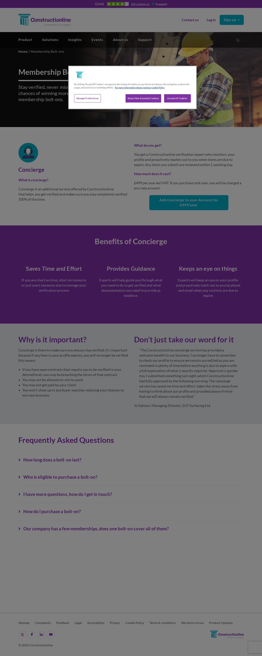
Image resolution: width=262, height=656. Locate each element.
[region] (132, 87)
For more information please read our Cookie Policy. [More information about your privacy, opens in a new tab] (140, 87)
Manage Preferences (87, 98)
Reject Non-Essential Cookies (143, 98)
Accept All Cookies (177, 98)
